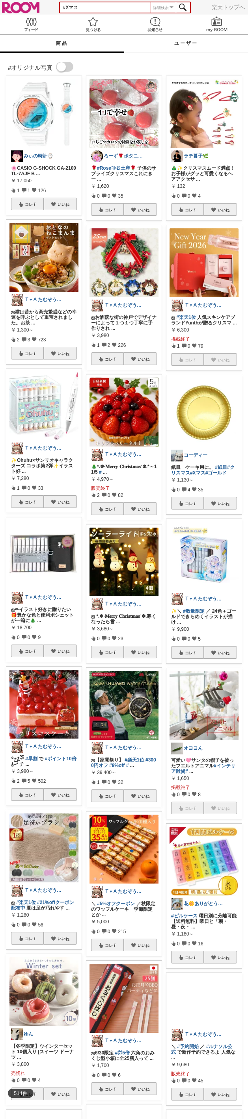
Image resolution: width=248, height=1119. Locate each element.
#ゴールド (216, 473)
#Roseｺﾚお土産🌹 (116, 168)
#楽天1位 (25, 902)
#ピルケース (184, 916)
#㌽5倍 (122, 1053)
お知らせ (155, 24)
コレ (31, 204)
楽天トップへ (228, 7)
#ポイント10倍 (60, 758)
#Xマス (197, 473)
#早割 (31, 758)
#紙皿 (221, 467)
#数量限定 (194, 611)
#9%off (117, 765)
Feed (31, 24)
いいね (63, 204)
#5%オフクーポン (116, 903)
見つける (93, 24)
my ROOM (217, 24)
